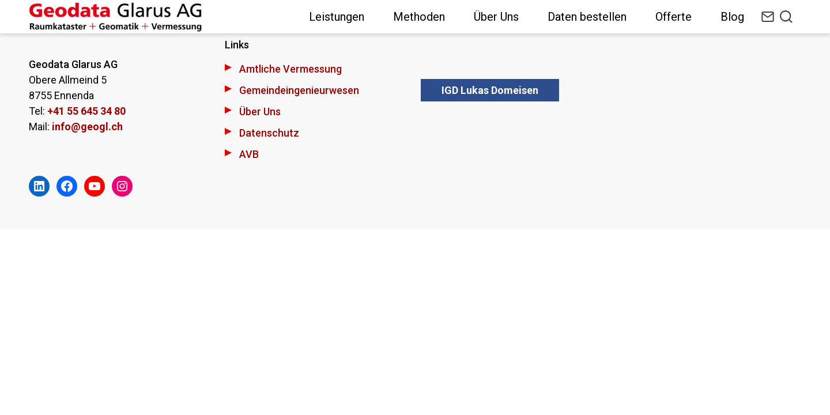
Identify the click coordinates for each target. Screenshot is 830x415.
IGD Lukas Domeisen (490, 90)
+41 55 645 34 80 (86, 111)
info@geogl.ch (87, 126)
